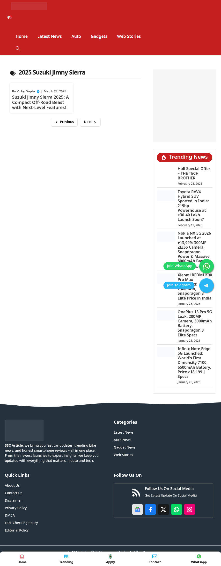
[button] (18, 49)
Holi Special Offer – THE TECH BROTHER (194, 174)
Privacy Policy (16, 508)
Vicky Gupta (26, 91)
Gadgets (99, 37)
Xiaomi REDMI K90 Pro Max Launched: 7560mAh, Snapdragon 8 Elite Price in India (195, 287)
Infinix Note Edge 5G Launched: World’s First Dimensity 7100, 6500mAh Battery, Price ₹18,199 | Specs (194, 363)
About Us (12, 486)
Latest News (49, 37)
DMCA (10, 515)
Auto (76, 37)
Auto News (122, 440)
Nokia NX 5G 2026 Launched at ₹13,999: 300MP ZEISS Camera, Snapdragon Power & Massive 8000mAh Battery (194, 247)
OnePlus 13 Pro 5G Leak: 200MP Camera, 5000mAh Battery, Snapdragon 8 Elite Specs (195, 324)
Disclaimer (13, 500)
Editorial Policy (17, 530)
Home (22, 37)
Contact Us (13, 493)
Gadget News (124, 447)
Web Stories (129, 37)
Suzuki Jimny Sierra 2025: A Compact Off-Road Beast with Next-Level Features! (40, 103)
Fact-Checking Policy (21, 523)
